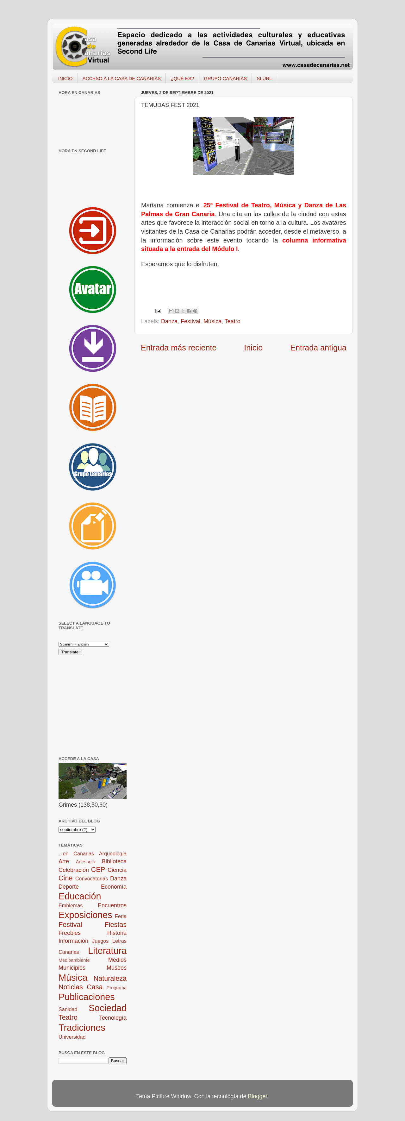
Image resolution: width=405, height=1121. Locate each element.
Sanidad (68, 1009)
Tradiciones (82, 1028)
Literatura (107, 951)
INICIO (65, 78)
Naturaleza (110, 978)
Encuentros (112, 905)
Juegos (100, 941)
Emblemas (71, 905)
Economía (114, 887)
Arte (64, 861)
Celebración (74, 870)
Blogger (257, 1096)
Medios (117, 960)
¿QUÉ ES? (182, 78)
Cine (65, 878)
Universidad (72, 1037)
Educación (80, 896)
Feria (121, 916)
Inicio (253, 347)
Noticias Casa (81, 987)
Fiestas (115, 925)
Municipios (72, 968)
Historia (117, 933)
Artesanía (86, 861)
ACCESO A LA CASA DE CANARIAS (122, 78)
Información (73, 941)
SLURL (264, 78)
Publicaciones (87, 997)
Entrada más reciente (178, 347)
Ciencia (117, 870)
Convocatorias (91, 878)
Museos (117, 968)
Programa (117, 987)
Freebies (70, 933)
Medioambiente (74, 960)
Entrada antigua (318, 347)
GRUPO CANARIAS (225, 78)
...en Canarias (76, 853)
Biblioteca (114, 861)
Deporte (69, 887)
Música (212, 321)
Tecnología (113, 1018)
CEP (98, 869)
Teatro (232, 321)
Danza (169, 321)
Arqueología (113, 853)
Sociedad (108, 1008)
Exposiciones (85, 915)
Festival (190, 321)
